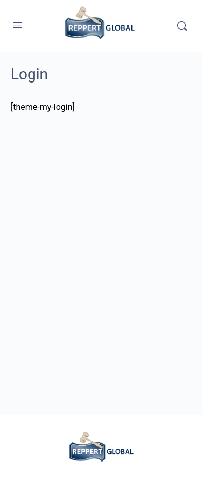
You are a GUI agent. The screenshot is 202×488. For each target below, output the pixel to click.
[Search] (182, 26)
